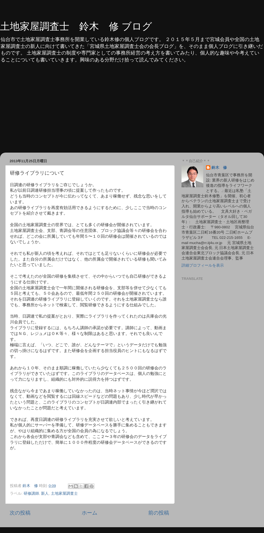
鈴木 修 (219, 168)
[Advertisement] (132, 111)
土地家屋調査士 (64, 493)
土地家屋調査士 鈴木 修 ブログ (76, 26)
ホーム (89, 513)
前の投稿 (158, 513)
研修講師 (31, 493)
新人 (45, 493)
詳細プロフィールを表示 (203, 265)
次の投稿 (20, 513)
